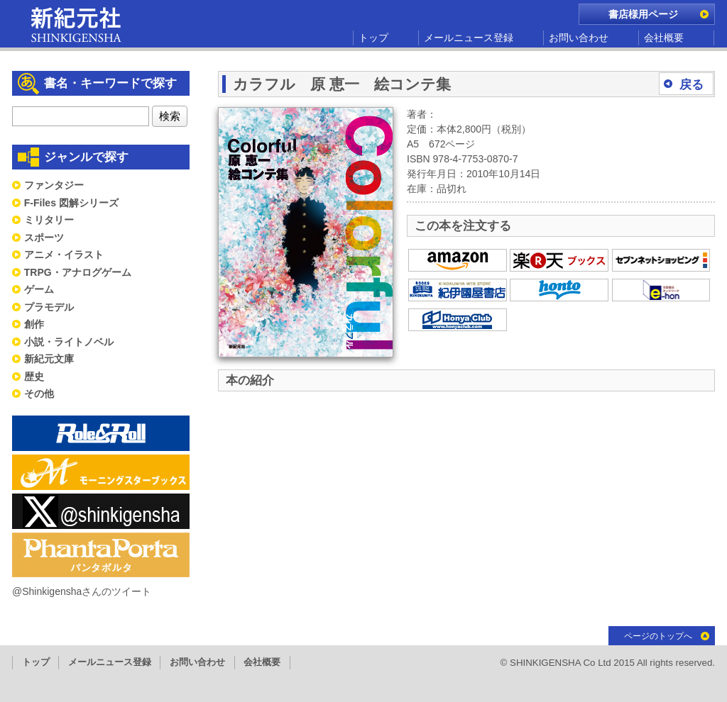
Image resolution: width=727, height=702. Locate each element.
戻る (691, 84)
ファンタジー (54, 185)
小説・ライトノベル (69, 341)
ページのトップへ (658, 636)
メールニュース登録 (468, 37)
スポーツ (44, 237)
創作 (34, 324)
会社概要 (664, 37)
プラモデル (49, 307)
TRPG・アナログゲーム (77, 272)
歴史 (34, 376)
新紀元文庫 (49, 358)
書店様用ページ (643, 14)
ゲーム (39, 289)
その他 (39, 393)
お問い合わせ (578, 37)
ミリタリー (49, 219)
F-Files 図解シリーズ (71, 202)
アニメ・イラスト (64, 254)
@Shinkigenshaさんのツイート (81, 591)
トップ (373, 37)
